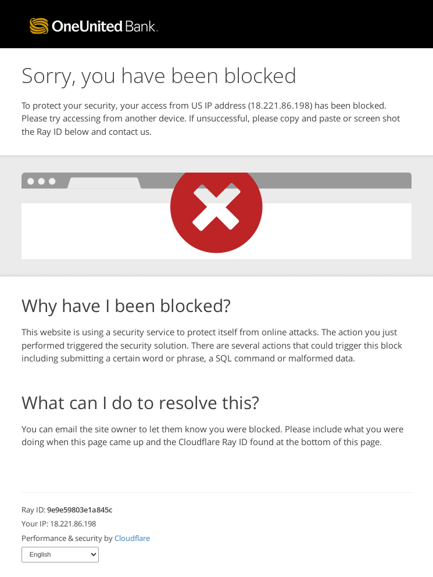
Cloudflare (132, 538)
